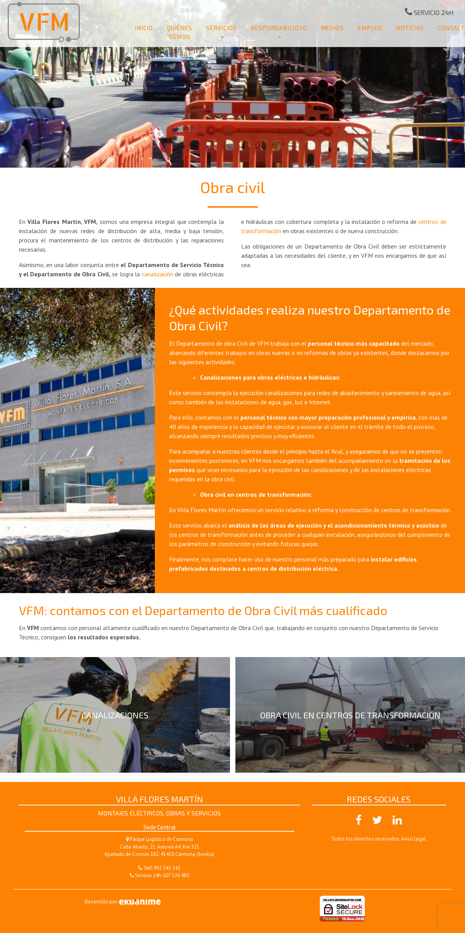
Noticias (410, 27)
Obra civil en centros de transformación (350, 715)
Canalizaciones (115, 715)
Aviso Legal (413, 838)
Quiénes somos (179, 32)
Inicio (144, 27)
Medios (332, 27)
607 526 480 (176, 875)
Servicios (221, 27)
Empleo (370, 27)
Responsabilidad (279, 27)
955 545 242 (167, 868)
